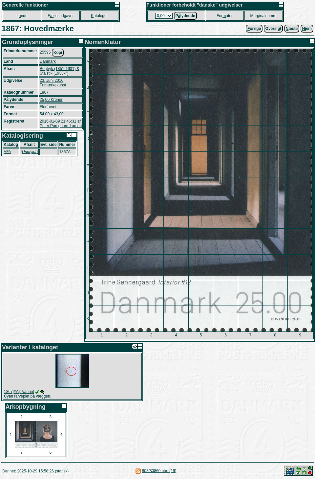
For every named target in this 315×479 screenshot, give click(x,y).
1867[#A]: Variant (19, 391)
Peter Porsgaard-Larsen (61, 126)
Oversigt (273, 28)
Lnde (21, 15)
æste (292, 28)
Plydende (185, 15)
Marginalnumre (263, 15)
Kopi (57, 52)
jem (307, 28)
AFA (7, 151)
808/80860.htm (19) (159, 470)
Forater (225, 15)
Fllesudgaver (61, 15)
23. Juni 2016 (51, 80)
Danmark (48, 61)
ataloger (99, 15)
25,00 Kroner (51, 99)
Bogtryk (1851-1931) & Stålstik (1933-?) (59, 71)
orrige (254, 28)
